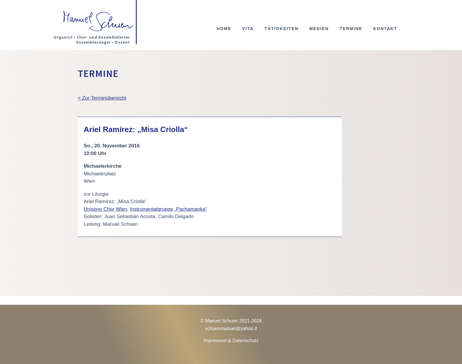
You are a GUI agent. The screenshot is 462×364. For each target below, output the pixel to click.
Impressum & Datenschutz (231, 340)
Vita (248, 29)
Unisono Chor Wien (105, 209)
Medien (319, 29)
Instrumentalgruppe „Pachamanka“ (168, 209)
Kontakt (385, 29)
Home (224, 29)
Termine (351, 29)
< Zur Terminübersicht (102, 98)
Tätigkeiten (281, 29)
